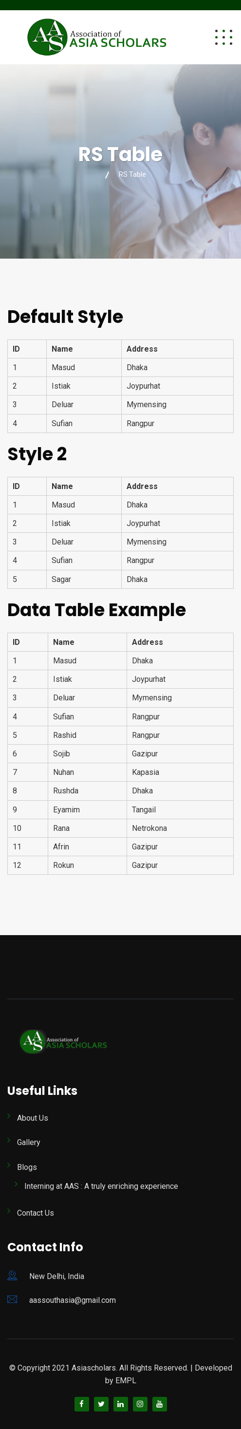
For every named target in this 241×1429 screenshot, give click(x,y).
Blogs (27, 1167)
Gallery (28, 1142)
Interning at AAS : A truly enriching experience (101, 1186)
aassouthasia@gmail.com (72, 1300)
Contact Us (35, 1213)
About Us (32, 1118)
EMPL (125, 1380)
